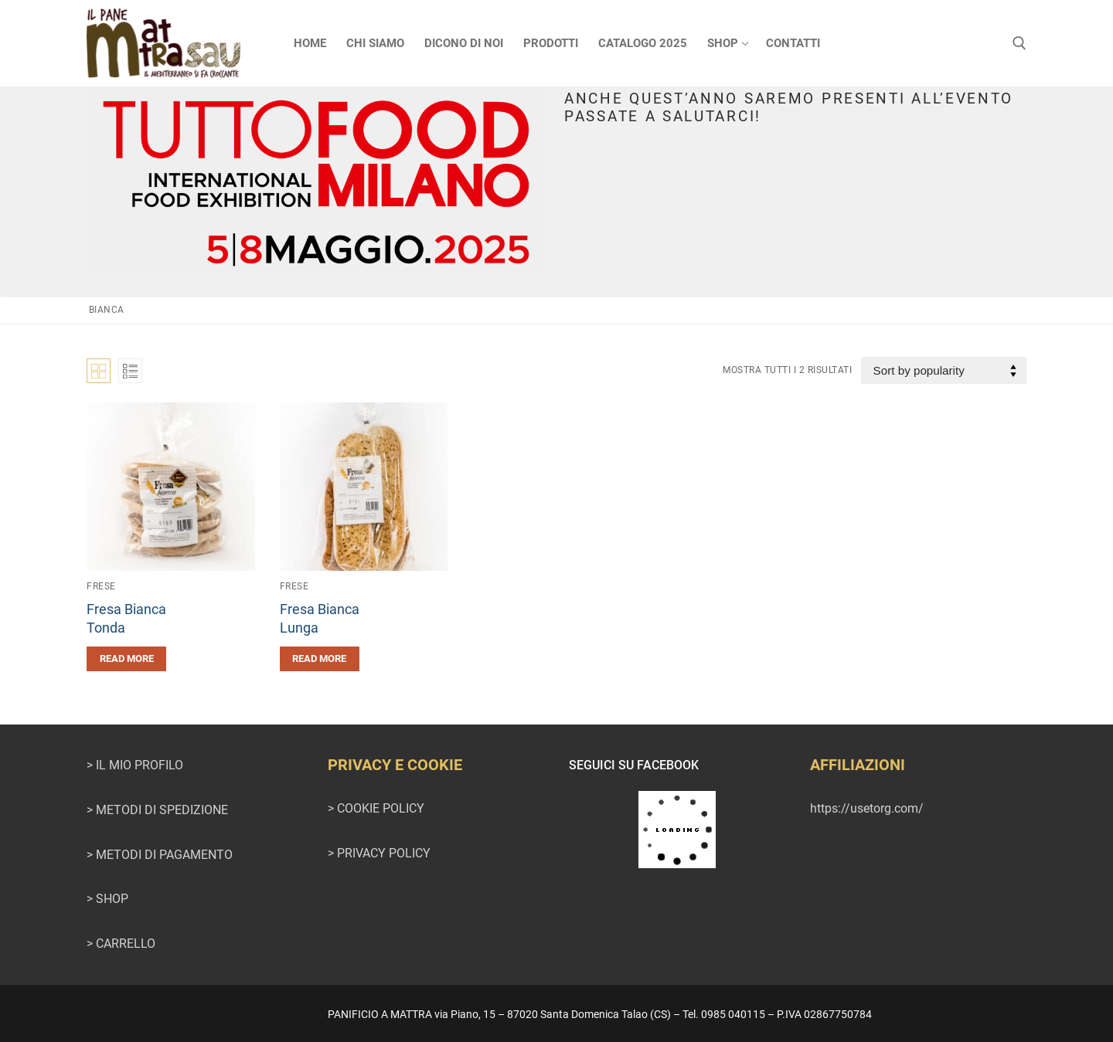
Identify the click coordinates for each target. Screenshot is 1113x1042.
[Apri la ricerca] (1019, 43)
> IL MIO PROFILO (135, 765)
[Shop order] (943, 370)
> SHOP (107, 898)
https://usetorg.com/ (867, 808)
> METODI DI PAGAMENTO (160, 854)
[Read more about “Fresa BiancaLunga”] (319, 659)
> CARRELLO (121, 943)
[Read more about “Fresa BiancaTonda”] (126, 659)
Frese (101, 586)
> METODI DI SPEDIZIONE (157, 810)
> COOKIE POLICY (376, 808)
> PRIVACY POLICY (379, 853)
